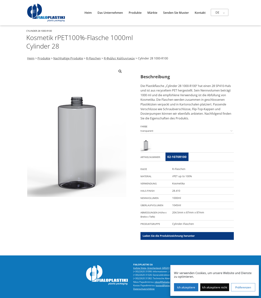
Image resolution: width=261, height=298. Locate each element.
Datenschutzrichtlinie (144, 288)
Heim (88, 13)
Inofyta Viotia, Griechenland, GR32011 (152, 268)
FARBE (143, 126)
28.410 (176, 190)
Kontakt (200, 13)
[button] (120, 71)
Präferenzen (243, 287)
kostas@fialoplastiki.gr (167, 285)
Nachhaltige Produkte (68, 58)
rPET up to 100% (182, 176)
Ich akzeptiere (186, 287)
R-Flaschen (93, 58)
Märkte (152, 13)
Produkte (135, 13)
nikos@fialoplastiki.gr (165, 282)
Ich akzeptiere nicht (214, 287)
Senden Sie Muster (176, 13)
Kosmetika (178, 183)
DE (217, 12)
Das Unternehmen (110, 13)
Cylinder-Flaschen (183, 224)
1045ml (176, 205)
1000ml (176, 198)
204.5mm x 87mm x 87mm (188, 212)
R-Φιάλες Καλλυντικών (119, 58)
